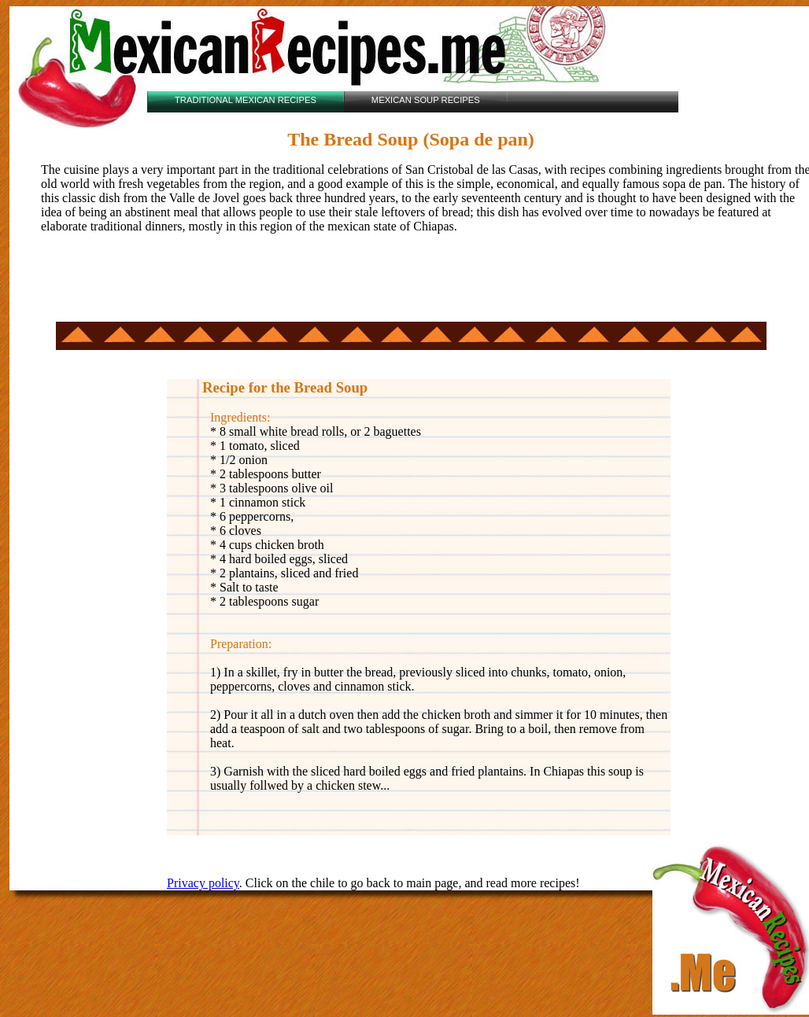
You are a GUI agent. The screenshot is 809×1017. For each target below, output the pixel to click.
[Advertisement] (233, 284)
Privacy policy (203, 883)
